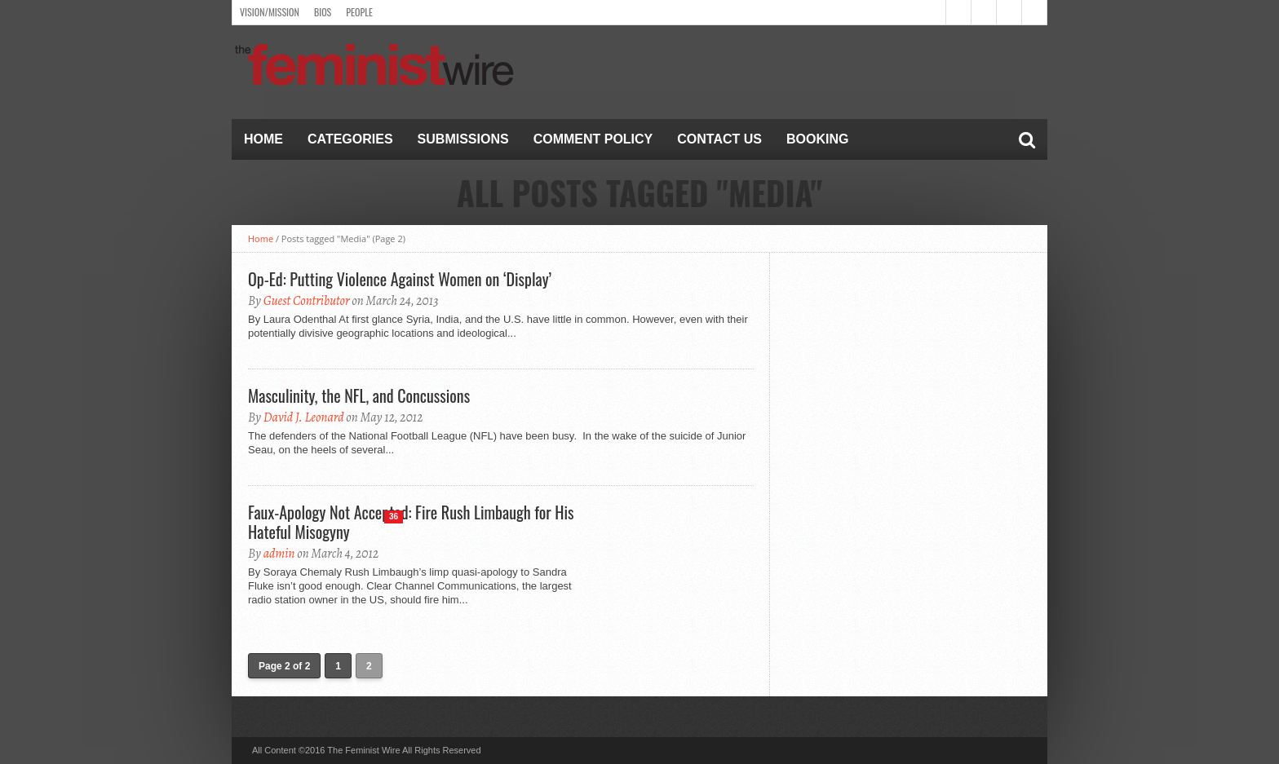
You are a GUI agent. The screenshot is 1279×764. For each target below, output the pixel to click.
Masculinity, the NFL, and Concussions (359, 395)
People (359, 12)
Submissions (463, 139)
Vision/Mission (269, 12)
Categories (350, 139)
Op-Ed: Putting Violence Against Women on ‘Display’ (399, 279)
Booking (817, 139)
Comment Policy (593, 139)
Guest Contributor (306, 301)
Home (263, 139)
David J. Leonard (303, 417)
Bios (322, 12)
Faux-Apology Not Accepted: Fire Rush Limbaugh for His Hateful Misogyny (410, 521)
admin (279, 554)
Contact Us (719, 139)
